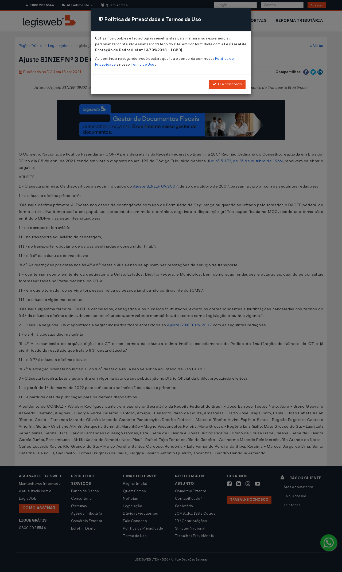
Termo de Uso (143, 64)
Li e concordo (227, 84)
